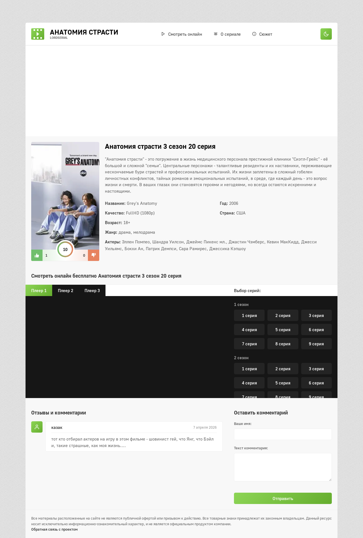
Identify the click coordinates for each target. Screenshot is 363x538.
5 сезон (241, 376)
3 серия (316, 387)
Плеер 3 (92, 290)
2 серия (282, 387)
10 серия (249, 334)
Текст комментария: (251, 448)
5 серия (282, 306)
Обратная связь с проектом (54, 529)
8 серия (282, 320)
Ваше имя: (243, 423)
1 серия (249, 387)
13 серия (249, 348)
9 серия (316, 320)
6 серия (316, 306)
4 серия (249, 306)
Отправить (283, 498)
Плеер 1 (39, 290)
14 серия (283, 348)
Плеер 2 (65, 290)
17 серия (308, 362)
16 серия (257, 362)
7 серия (249, 320)
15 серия (316, 348)
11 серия (283, 334)
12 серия (316, 334)
